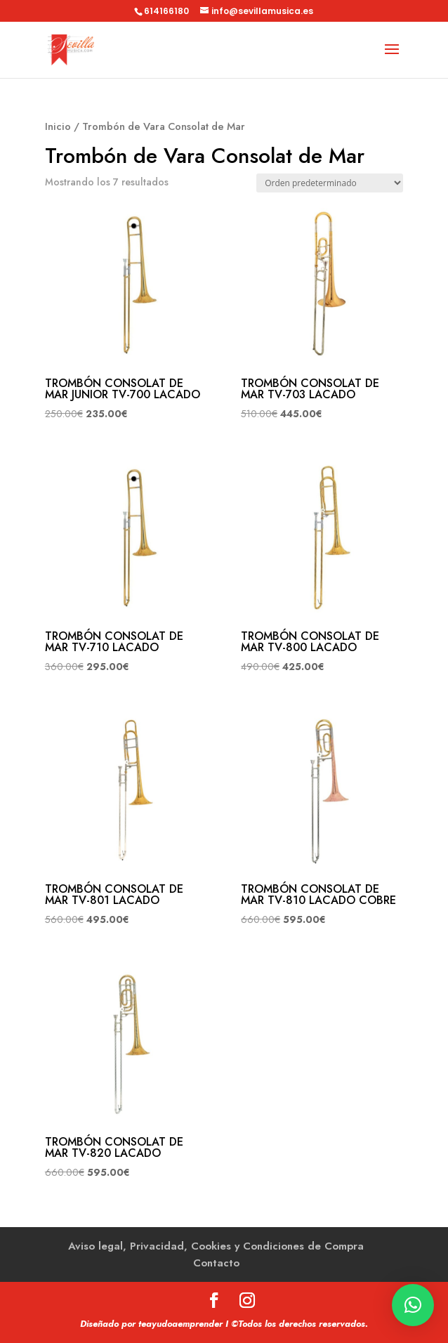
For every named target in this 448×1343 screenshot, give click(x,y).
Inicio (58, 126)
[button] (413, 1305)
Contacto (216, 1263)
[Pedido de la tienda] (329, 182)
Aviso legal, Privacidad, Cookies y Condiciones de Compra (216, 1246)
